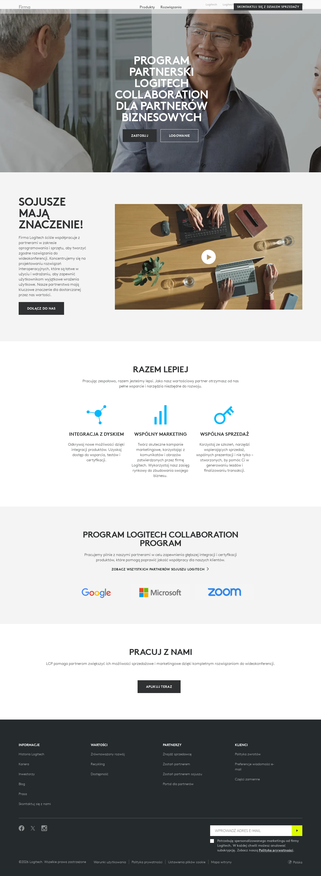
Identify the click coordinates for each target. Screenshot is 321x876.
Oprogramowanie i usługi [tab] (123, 15)
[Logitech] (40, 14)
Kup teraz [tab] (79, 15)
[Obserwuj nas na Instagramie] (44, 828)
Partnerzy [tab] (168, 15)
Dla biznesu (250, 4)
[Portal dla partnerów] (178, 784)
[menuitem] (147, 29)
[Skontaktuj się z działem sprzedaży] (268, 28)
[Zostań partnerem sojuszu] (182, 774)
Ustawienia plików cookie (186, 862)
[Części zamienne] (247, 779)
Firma (24, 29)
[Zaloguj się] (179, 135)
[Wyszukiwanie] (263, 15)
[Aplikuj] (140, 135)
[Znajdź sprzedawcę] (177, 754)
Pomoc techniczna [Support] (273, 4)
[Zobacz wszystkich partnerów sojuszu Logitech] (160, 569)
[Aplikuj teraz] (159, 686)
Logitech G (230, 4)
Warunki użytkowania (110, 862)
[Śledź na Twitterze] (33, 828)
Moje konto (287, 15)
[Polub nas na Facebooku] (21, 828)
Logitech (211, 4)
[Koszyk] (300, 15)
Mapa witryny (221, 862)
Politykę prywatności (276, 850)
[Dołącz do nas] (41, 308)
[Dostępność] (99, 774)
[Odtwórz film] (208, 257)
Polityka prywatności (147, 862)
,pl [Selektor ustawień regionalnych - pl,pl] (300, 4)
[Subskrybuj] (297, 830)
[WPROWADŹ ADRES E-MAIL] (251, 830)
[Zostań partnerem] (176, 764)
